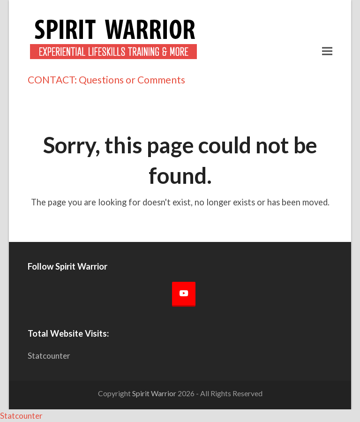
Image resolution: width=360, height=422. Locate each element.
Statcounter (49, 356)
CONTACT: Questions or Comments (106, 79)
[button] (327, 51)
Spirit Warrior (154, 393)
